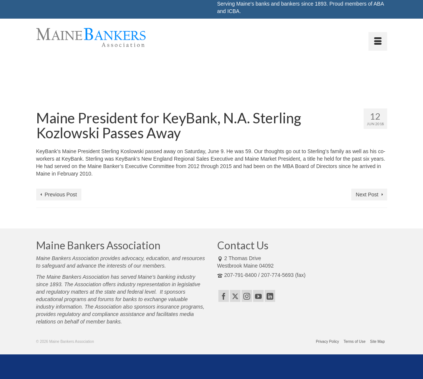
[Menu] (377, 41)
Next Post (367, 195)
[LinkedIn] (270, 295)
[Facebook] (223, 295)
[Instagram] (247, 295)
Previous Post (61, 195)
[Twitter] (235, 295)
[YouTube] (258, 295)
